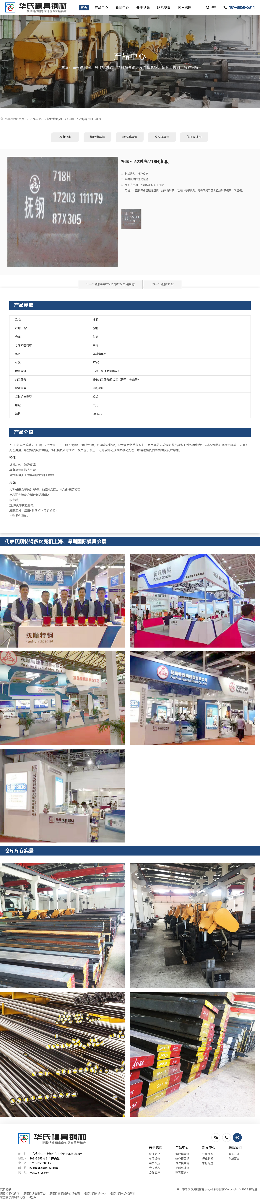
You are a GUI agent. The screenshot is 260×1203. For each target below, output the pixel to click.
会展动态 (154, 1168)
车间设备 (154, 1158)
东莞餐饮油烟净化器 (12, 1197)
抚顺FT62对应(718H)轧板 (84, 119)
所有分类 (65, 137)
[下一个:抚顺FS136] (163, 284)
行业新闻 (207, 1158)
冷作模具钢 (162, 137)
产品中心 (36, 119)
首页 (21, 119)
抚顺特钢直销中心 (95, 1193)
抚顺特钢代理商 (10, 1193)
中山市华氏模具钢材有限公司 (195, 1189)
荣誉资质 (154, 1163)
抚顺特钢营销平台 (34, 1193)
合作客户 (154, 1172)
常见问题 (207, 1163)
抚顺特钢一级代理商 (122, 1193)
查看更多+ (181, 1172)
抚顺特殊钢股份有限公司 (64, 1193)
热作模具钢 (129, 137)
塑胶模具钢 (54, 119)
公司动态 (207, 1154)
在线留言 (234, 1158)
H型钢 (32, 1197)
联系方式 (234, 1154)
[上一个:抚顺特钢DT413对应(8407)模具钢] (110, 284)
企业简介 (154, 1154)
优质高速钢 (194, 137)
